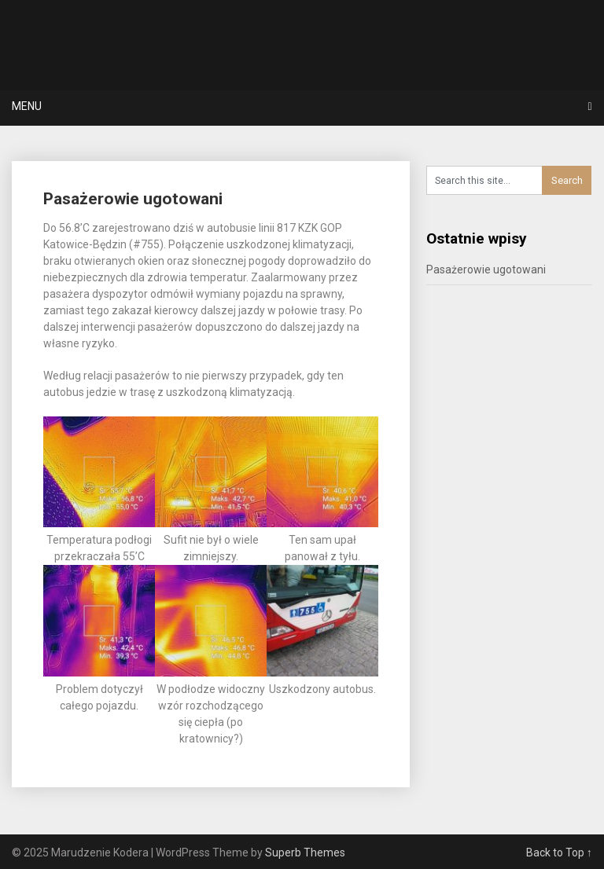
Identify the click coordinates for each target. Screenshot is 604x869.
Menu (27, 106)
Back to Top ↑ (559, 852)
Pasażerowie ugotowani (133, 198)
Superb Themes (305, 852)
